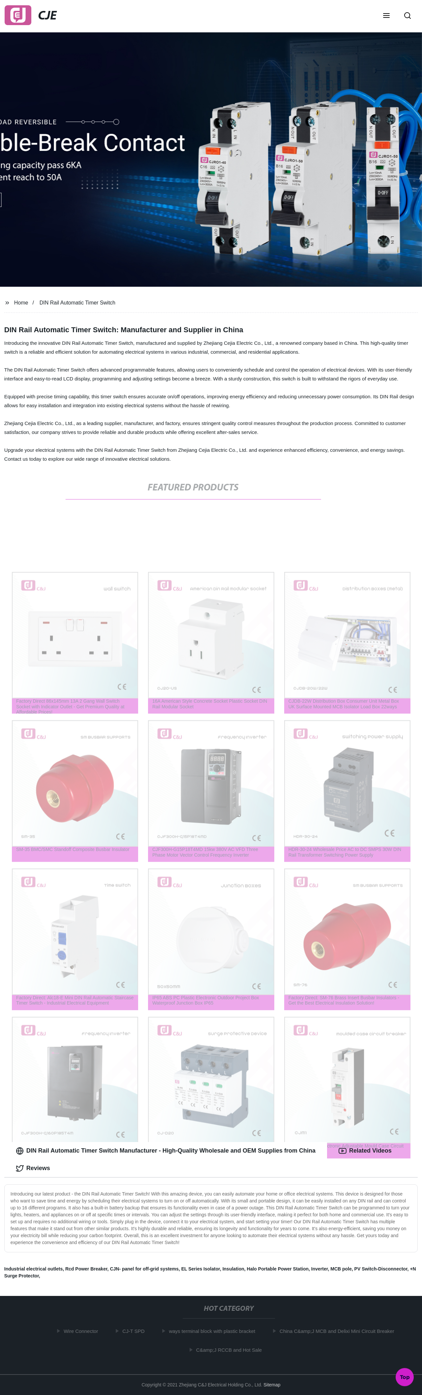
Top (405, 1377)
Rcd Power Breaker (86, 1268)
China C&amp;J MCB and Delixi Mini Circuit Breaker (339, 1331)
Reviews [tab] (33, 1168)
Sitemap (271, 1384)
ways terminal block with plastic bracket (214, 1331)
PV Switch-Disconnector (380, 1268)
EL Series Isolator (200, 1268)
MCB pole (341, 1268)
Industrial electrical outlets (33, 1268)
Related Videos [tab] (365, 1151)
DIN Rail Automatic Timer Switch (77, 302)
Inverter (319, 1268)
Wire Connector (83, 1331)
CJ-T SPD (136, 1331)
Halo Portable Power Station (278, 1268)
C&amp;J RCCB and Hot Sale (231, 1350)
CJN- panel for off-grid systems (144, 1268)
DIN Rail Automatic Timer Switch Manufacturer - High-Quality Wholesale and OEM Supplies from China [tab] (166, 1151)
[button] (386, 16)
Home (21, 302)
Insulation (233, 1268)
